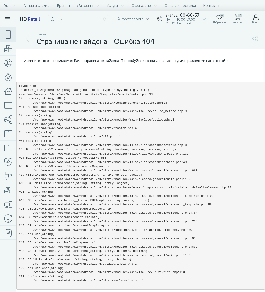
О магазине (144, 5)
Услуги (115, 5)
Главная (10, 5)
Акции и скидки (37, 5)
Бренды (63, 5)
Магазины (88, 5)
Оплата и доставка (180, 5)
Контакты (211, 5)
